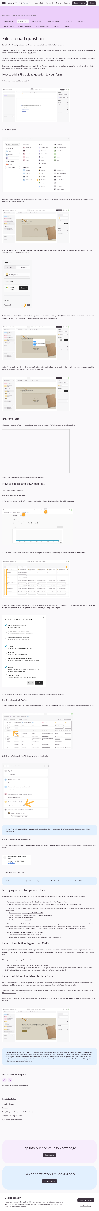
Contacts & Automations (53, 21)
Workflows (69, 21)
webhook (28, 920)
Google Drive (15, 952)
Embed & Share (9, 26)
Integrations (80, 21)
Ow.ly (77, 998)
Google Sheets (55, 845)
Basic (23, 50)
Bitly (66, 998)
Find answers (49, 1155)
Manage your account (43, 26)
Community (49, 3)
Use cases (57, 26)
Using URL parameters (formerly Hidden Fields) (17, 1112)
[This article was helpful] (4, 1080)
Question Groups (8, 1104)
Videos (67, 26)
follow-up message (45, 915)
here (42, 477)
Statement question (9, 993)
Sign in (92, 3)
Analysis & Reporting (24, 26)
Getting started (9, 21)
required (40, 250)
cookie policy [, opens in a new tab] (21, 1206)
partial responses (29, 915)
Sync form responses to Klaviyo (12, 1119)
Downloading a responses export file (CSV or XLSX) (26, 913)
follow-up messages (28, 845)
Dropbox (5, 952)
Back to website (38, 3)
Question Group (55, 367)
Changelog (66, 3)
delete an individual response (24, 829)
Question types (31, 15)
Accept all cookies (86, 1200)
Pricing (58, 3)
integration (29, 917)
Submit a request (79, 3)
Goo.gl (71, 998)
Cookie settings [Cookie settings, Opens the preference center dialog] (85, 1206)
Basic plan (5, 1108)
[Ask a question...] (24, 3)
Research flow (36, 21)
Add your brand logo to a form (12, 1116)
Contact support (49, 1181)
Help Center (6, 15)
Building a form (18, 15)
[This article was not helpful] (10, 1080)
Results (30, 53)
